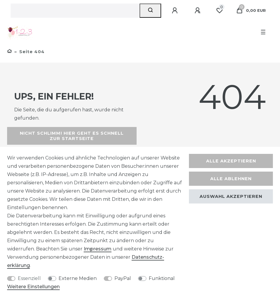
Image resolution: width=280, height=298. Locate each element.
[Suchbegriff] (75, 11)
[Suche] (150, 11)
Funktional (162, 278)
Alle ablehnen (231, 178)
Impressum (97, 249)
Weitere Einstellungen (33, 286)
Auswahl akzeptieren (231, 196)
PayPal (122, 278)
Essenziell (29, 278)
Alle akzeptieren (231, 161)
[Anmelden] (176, 10)
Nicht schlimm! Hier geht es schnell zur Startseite (72, 136)
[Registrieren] (198, 10)
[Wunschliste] (219, 10)
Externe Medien (78, 278)
